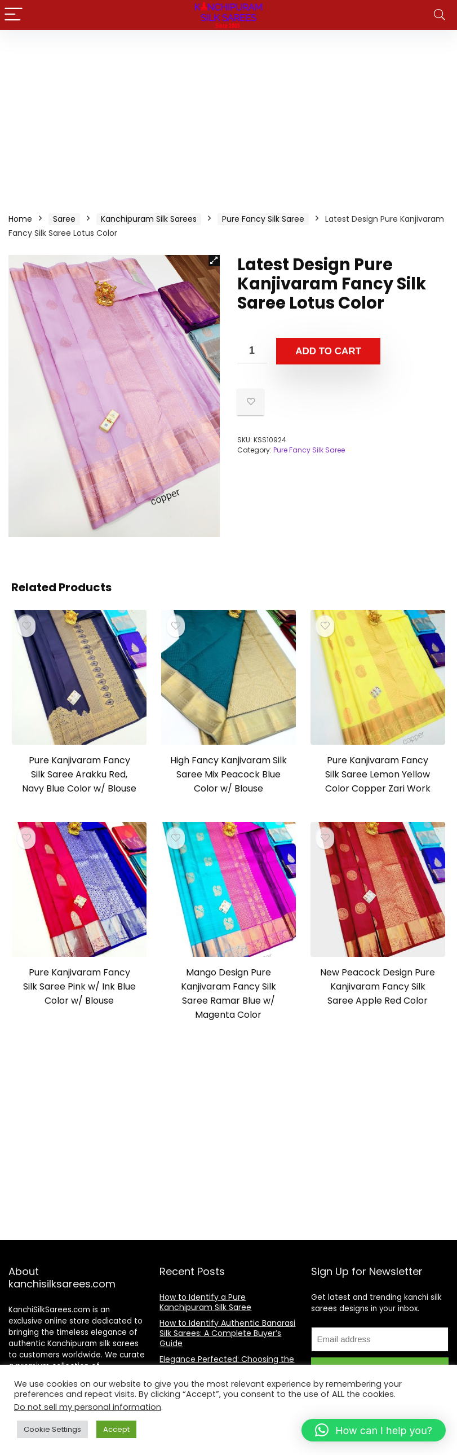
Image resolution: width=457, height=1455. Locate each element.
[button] (214, 260)
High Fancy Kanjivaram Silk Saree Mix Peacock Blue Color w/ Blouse (228, 774)
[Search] (439, 15)
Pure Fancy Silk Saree (263, 219)
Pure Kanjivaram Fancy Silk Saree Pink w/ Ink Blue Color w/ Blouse (79, 986)
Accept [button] (116, 1429)
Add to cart (328, 351)
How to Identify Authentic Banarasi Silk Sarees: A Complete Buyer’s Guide (227, 1333)
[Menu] (13, 15)
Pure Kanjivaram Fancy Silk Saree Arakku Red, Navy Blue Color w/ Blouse (79, 774)
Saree (64, 219)
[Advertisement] (228, 115)
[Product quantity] (252, 350)
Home (20, 219)
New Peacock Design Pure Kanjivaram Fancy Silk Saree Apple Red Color (377, 986)
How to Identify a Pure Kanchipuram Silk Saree (205, 1302)
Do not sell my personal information (87, 1407)
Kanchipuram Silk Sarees (149, 219)
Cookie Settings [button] (52, 1429)
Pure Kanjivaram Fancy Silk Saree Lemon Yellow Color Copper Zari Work (378, 774)
